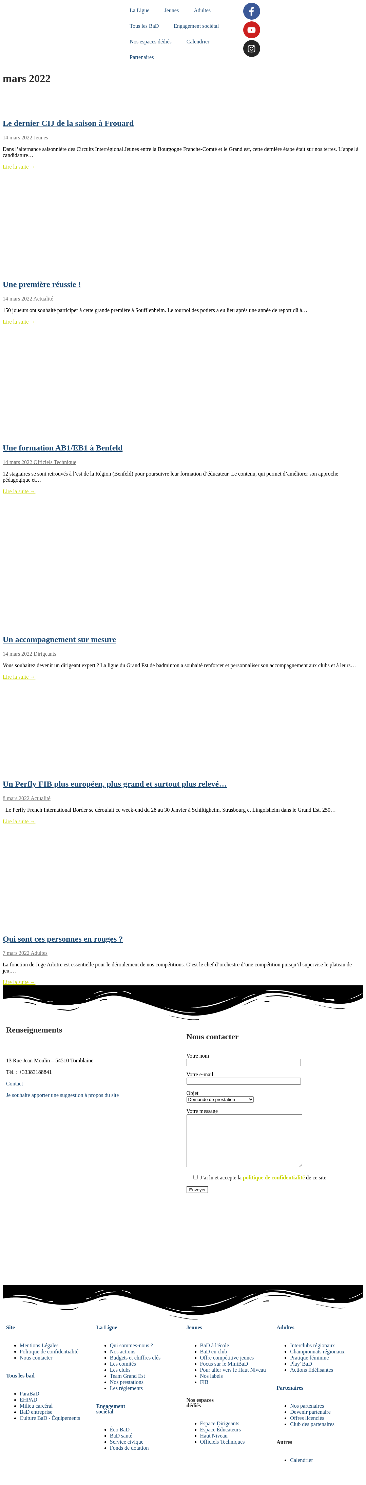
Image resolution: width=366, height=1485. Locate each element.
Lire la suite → (19, 167)
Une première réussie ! (42, 284)
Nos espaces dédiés (151, 41)
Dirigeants (44, 654)
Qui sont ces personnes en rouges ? (63, 938)
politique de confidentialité (274, 1188)
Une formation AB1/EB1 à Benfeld (62, 447)
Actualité (42, 299)
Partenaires (142, 57)
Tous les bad (20, 1386)
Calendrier (198, 41)
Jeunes (172, 10)
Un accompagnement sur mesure (59, 639)
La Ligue (140, 10)
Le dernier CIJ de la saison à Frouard (68, 123)
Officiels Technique (54, 462)
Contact (14, 1083)
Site (10, 1338)
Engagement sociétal (197, 26)
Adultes (203, 10)
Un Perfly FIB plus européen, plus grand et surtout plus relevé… (115, 783)
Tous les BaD (145, 26)
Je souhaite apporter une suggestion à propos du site (62, 1095)
